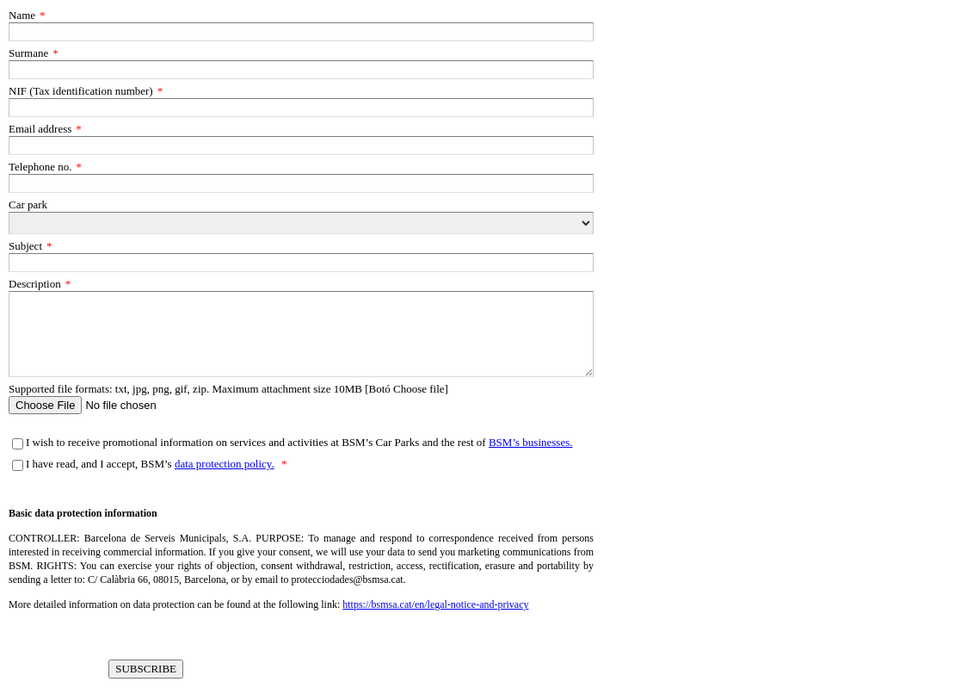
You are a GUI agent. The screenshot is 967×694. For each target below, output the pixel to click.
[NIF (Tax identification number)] (301, 107)
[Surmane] (301, 69)
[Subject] (301, 262)
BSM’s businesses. (531, 442)
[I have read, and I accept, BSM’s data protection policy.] (17, 465)
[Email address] (301, 145)
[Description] (301, 334)
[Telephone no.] (301, 183)
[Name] (301, 31)
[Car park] (301, 223)
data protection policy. (224, 463)
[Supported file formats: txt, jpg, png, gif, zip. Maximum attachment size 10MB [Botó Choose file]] (301, 405)
